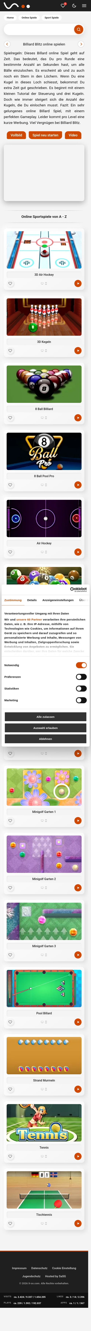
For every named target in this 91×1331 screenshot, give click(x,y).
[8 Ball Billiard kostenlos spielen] (78, 417)
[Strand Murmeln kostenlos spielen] (78, 1089)
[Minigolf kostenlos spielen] (78, 753)
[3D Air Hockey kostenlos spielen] (78, 283)
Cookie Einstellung (64, 1268)
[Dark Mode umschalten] (74, 5)
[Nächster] (81, 44)
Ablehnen (45, 738)
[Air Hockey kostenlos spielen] (78, 552)
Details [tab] (32, 600)
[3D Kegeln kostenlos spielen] (78, 350)
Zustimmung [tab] (13, 600)
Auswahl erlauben (45, 727)
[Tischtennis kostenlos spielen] (78, 1223)
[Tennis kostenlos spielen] (78, 1156)
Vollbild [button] (16, 135)
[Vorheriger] (7, 44)
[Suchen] (78, 29)
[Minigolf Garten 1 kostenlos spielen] (78, 820)
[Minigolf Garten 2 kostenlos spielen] (78, 887)
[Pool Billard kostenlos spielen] (78, 1022)
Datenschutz (39, 1268)
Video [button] (73, 135)
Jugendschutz (31, 1276)
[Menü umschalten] (84, 6)
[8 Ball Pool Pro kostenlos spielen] (78, 484)
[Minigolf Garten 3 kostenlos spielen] (78, 955)
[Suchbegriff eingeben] (44, 29)
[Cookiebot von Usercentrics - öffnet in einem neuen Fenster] (70, 589)
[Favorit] (10, 283)
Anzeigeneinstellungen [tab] (58, 600)
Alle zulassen (45, 716)
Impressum (19, 1268)
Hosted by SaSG (55, 1276)
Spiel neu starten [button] (45, 135)
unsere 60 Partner (29, 619)
